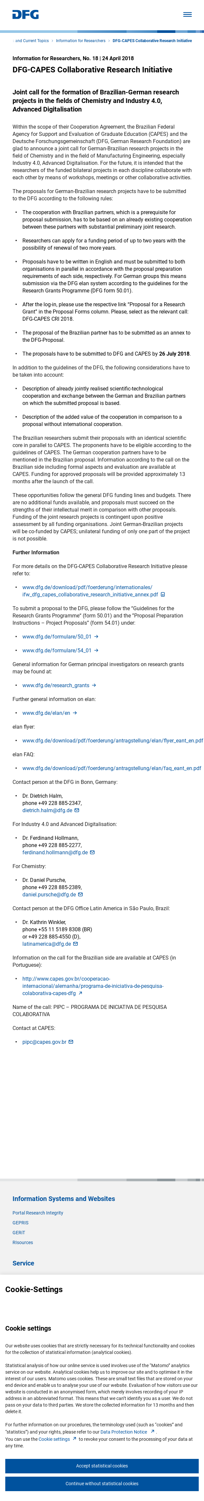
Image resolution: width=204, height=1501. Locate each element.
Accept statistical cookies (102, 1465)
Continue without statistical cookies (102, 1483)
